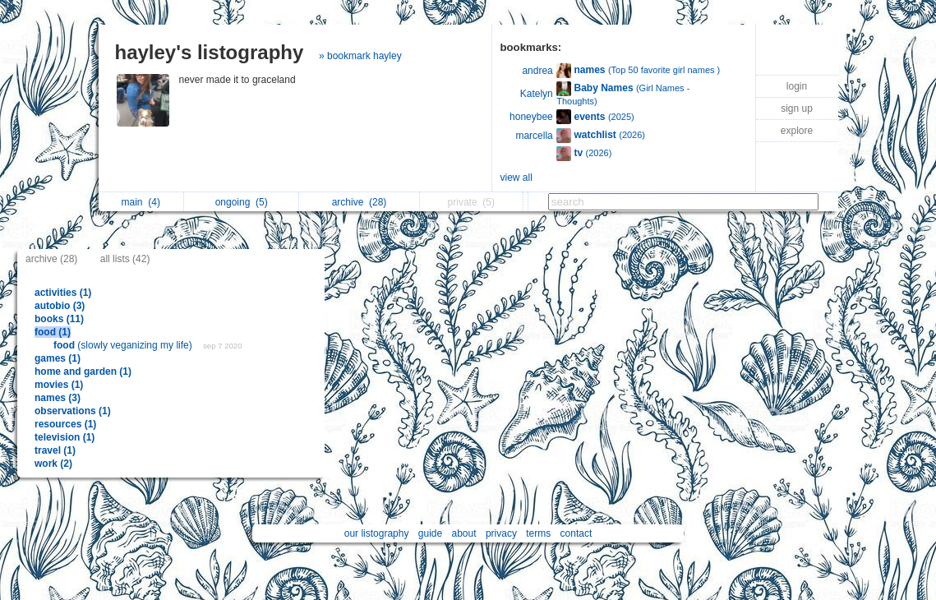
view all (516, 177)
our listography (376, 533)
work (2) (53, 463)
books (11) (59, 319)
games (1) (58, 358)
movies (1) (59, 384)
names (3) (58, 398)
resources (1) (65, 424)
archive (359, 202)
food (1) (53, 332)
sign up (797, 108)
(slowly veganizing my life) (124, 345)
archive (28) (51, 259)
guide (430, 533)
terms (538, 533)
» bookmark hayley (360, 56)
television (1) (65, 437)
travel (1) (55, 450)
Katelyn (536, 93)
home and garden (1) (83, 371)
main (141, 202)
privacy (501, 533)
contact (576, 533)
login (796, 86)
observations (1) (73, 411)
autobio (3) (60, 306)
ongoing (241, 202)
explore (797, 130)
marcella (533, 135)
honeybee (531, 116)
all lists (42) (125, 259)
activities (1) (63, 292)
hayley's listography (209, 52)
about (464, 533)
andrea (537, 70)
